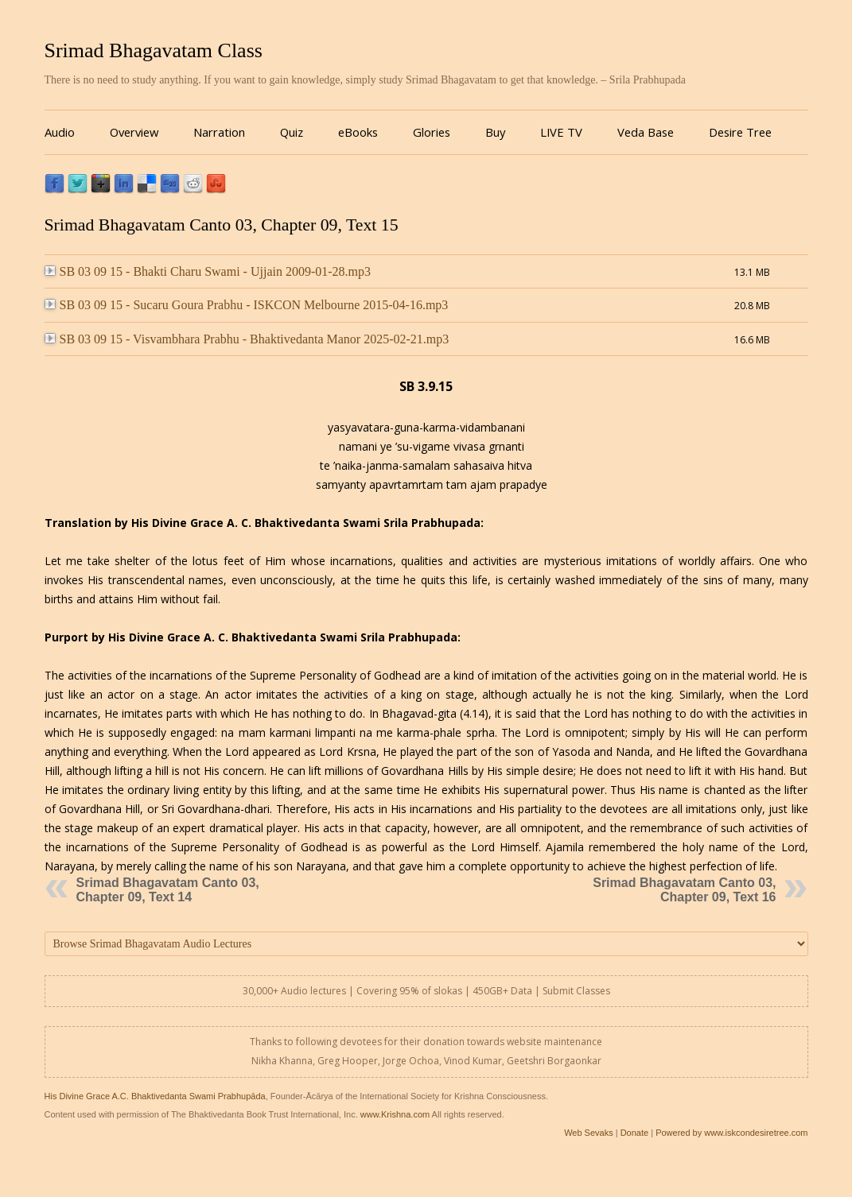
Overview (134, 132)
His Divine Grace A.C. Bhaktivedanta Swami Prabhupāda (155, 1096)
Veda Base (645, 132)
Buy (495, 132)
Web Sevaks (588, 1132)
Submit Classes (576, 991)
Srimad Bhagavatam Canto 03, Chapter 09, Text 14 (167, 890)
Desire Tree (740, 132)
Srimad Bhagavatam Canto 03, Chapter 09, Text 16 (684, 890)
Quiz (291, 132)
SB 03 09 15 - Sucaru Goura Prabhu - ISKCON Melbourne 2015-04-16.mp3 (247, 305)
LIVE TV (561, 132)
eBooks (358, 132)
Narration (219, 132)
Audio (60, 132)
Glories (431, 132)
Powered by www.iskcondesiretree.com (731, 1132)
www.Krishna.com (395, 1114)
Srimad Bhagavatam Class (154, 50)
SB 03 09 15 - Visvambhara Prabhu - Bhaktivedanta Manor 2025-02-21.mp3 (247, 339)
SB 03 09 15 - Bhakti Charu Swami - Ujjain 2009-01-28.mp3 (208, 271)
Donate (634, 1132)
